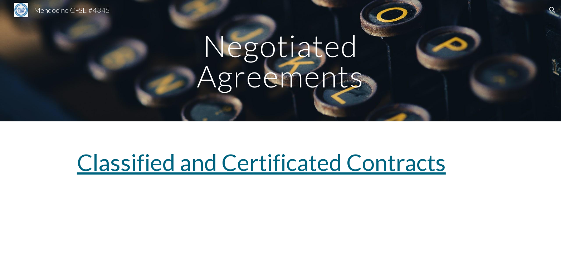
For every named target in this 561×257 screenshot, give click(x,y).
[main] (280, 60)
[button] (552, 10)
